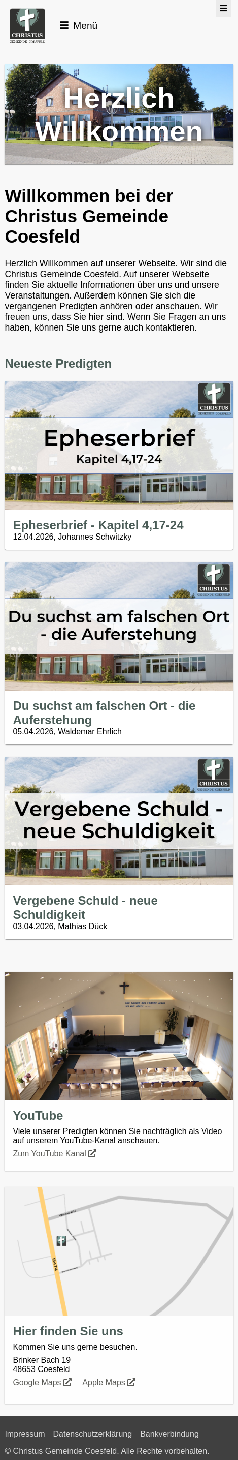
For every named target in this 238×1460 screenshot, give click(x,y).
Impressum (25, 1433)
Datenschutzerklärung (92, 1433)
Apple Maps (110, 1382)
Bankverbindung (169, 1433)
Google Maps (43, 1382)
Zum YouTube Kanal (55, 1153)
